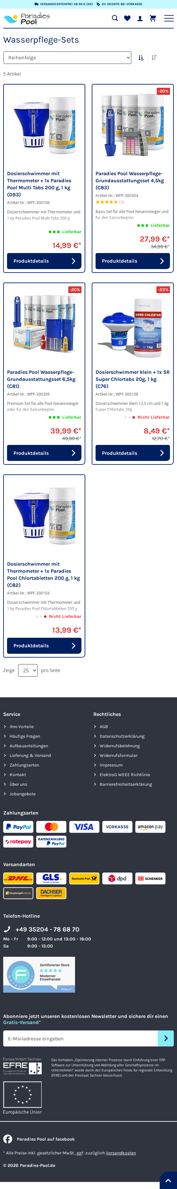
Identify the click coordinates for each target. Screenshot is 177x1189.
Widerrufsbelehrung (120, 746)
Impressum (111, 765)
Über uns (18, 784)
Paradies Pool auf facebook (39, 1139)
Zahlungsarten (24, 765)
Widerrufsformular (119, 755)
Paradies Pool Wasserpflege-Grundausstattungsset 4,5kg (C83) (130, 180)
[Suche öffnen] (115, 18)
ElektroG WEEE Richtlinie (125, 774)
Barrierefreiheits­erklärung (126, 784)
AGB (104, 726)
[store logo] (26, 18)
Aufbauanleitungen (29, 746)
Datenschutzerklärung (122, 736)
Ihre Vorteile (22, 726)
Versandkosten (121, 1153)
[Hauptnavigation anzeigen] (169, 18)
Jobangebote (23, 794)
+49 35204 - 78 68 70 (48, 929)
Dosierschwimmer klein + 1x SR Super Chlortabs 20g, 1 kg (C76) (133, 379)
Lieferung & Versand (30, 755)
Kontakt (18, 774)
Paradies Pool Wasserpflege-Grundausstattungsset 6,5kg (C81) (41, 379)
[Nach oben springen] (168, 1180)
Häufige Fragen (25, 736)
